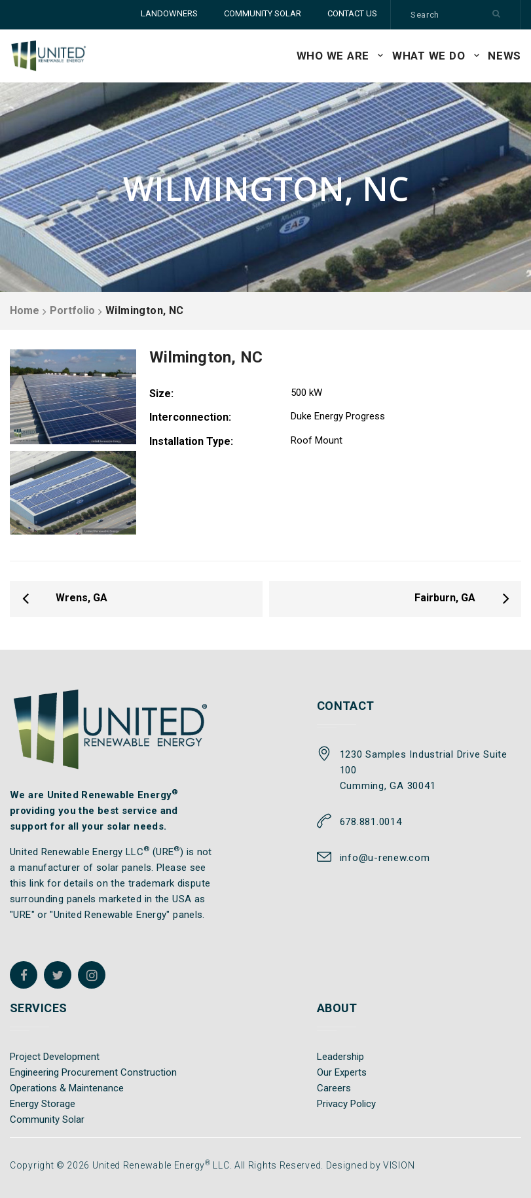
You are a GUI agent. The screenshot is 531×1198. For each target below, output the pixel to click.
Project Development (55, 1057)
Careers (334, 1088)
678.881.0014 (371, 822)
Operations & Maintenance (67, 1088)
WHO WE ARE (333, 55)
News (504, 55)
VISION (398, 1165)
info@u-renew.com (385, 858)
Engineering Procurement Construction (93, 1072)
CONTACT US (352, 13)
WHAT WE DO (429, 55)
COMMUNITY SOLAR (262, 13)
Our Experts (342, 1072)
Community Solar (47, 1119)
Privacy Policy (346, 1104)
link (37, 883)
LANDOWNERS (169, 13)
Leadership (340, 1057)
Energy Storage (42, 1104)
